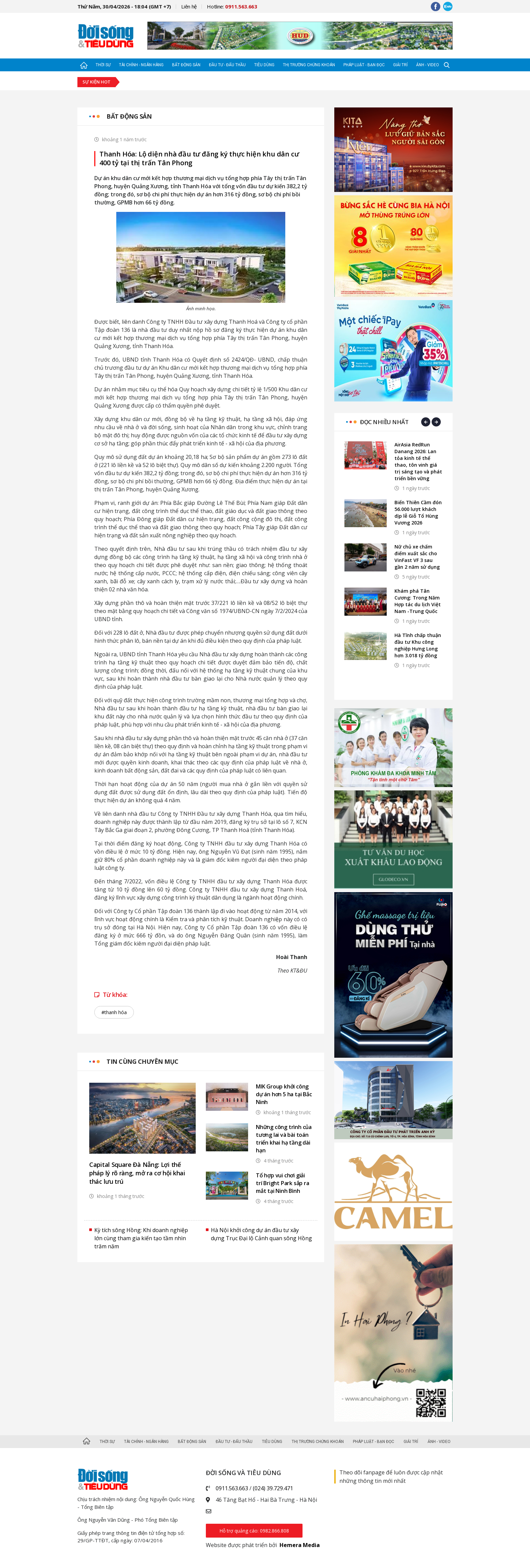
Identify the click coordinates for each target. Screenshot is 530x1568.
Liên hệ (189, 6)
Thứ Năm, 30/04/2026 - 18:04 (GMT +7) (124, 6)
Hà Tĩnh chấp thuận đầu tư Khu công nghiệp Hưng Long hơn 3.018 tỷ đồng (417, 645)
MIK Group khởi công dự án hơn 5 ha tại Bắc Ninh (284, 1094)
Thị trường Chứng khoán (309, 65)
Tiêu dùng (264, 65)
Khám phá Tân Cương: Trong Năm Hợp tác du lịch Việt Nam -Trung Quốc (417, 601)
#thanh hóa (114, 1012)
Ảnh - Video (427, 65)
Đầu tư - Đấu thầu (227, 65)
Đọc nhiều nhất (384, 422)
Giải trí (400, 65)
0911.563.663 (232, 1488)
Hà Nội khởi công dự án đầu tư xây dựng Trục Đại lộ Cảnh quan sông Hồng (261, 1234)
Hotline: (232, 6)
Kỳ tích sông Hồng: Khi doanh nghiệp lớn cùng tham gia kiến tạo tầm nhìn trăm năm (141, 1238)
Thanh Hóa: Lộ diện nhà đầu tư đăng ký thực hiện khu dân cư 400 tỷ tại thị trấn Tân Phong (199, 158)
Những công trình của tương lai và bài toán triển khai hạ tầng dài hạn (284, 1138)
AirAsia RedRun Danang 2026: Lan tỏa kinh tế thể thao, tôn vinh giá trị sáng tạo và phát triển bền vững (418, 461)
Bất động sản (186, 65)
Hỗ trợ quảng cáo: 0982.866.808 (254, 1530)
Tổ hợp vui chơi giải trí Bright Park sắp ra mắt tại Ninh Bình (282, 1183)
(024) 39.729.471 (273, 1488)
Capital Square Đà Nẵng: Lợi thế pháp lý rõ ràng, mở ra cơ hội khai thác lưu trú (137, 1172)
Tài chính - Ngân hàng (141, 65)
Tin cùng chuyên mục (142, 1061)
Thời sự (103, 65)
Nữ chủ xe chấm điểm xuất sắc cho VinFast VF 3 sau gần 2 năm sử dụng (417, 556)
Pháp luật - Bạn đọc (364, 65)
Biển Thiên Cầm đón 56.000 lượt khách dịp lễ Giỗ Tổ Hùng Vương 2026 (418, 512)
